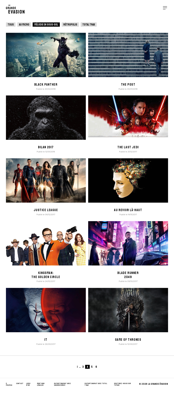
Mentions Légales (41, 384)
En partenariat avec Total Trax (96, 384)
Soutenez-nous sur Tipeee (122, 384)
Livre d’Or (28, 384)
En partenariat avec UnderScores (62, 384)
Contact (20, 384)
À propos (9, 384)
